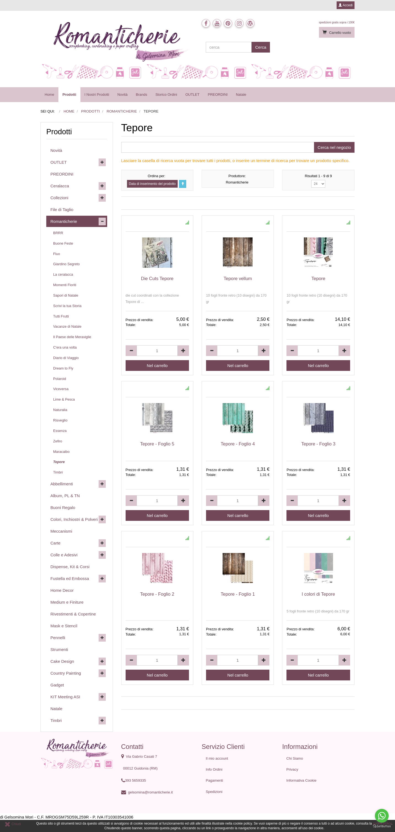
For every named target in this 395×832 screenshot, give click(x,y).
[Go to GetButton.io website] (382, 826)
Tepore (318, 278)
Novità (122, 94)
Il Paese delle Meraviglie (72, 337)
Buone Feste (63, 243)
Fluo (56, 254)
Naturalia (60, 410)
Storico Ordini (166, 94)
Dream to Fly (63, 368)
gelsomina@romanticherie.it (150, 792)
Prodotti (69, 94)
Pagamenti (214, 780)
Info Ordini (214, 769)
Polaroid (59, 379)
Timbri (58, 472)
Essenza (60, 431)
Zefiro (57, 441)
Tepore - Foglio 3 (318, 443)
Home (49, 94)
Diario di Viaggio (66, 358)
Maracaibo (61, 452)
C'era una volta (65, 347)
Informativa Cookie (301, 780)
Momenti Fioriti (64, 285)
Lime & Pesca (64, 399)
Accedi (346, 5)
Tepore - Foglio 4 (238, 443)
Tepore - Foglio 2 (157, 594)
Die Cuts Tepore (157, 278)
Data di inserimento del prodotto (152, 184)
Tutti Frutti (61, 316)
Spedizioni (214, 792)
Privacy (292, 769)
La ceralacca (63, 274)
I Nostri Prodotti (97, 94)
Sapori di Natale (65, 295)
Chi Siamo (294, 758)
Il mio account (217, 758)
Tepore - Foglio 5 (157, 443)
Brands (141, 94)
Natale (241, 94)
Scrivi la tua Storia (67, 306)
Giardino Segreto (66, 264)
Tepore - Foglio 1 (238, 594)
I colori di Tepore (318, 594)
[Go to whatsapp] (382, 816)
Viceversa (61, 389)
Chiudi (12, 824)
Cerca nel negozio (334, 147)
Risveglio (60, 420)
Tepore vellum (238, 278)
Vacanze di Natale (67, 326)
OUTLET (192, 94)
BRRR (58, 233)
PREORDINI (218, 94)
